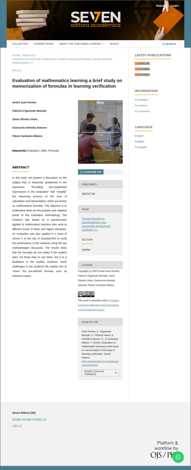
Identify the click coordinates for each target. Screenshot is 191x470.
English (139, 135)
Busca (114, 43)
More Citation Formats (94, 373)
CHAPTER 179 (92, 171)
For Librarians (142, 111)
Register (161, 5)
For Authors (141, 105)
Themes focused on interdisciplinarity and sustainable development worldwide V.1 (62, 61)
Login (175, 5)
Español (139, 141)
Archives (29, 55)
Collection (20, 43)
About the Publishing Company (80, 43)
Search (169, 43)
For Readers (141, 99)
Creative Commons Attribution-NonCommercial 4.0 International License (98, 305)
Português (141, 147)
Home (16, 55)
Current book (44, 43)
